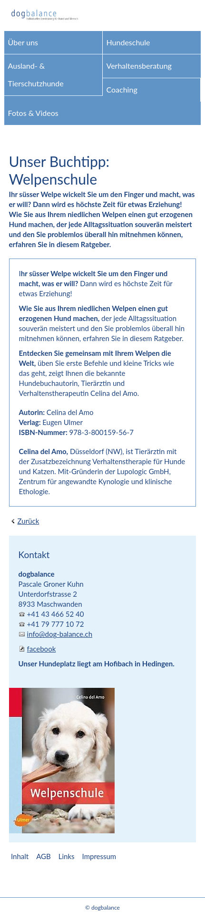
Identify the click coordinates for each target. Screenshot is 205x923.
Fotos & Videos (33, 112)
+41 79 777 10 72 (55, 624)
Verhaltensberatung (139, 65)
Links (67, 856)
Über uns (23, 42)
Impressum (99, 856)
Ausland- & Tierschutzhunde (36, 74)
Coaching (122, 89)
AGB (43, 856)
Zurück (28, 521)
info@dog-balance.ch (59, 634)
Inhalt (20, 856)
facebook (41, 648)
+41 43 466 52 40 (55, 614)
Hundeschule (128, 42)
